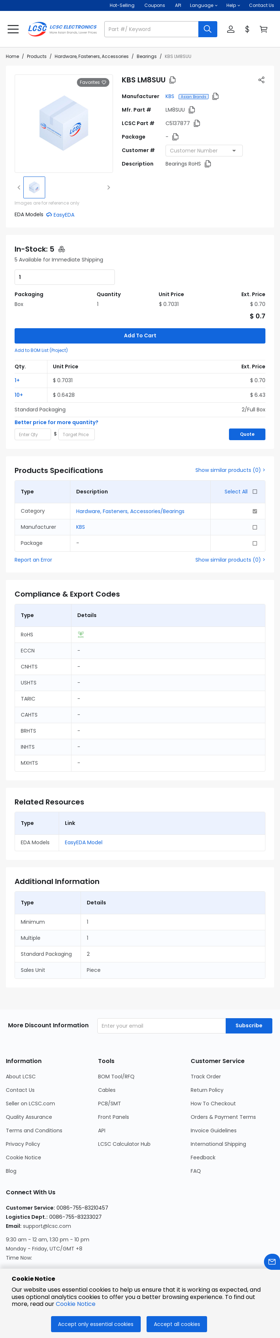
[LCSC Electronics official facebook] (31, 1258)
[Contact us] (272, 1263)
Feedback (203, 1121)
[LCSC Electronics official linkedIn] (50, 1258)
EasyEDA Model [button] (83, 806)
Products (37, 56)
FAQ (196, 1135)
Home (12, 56)
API (101, 1094)
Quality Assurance (29, 1081)
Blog (11, 1135)
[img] (34, 187)
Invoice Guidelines (214, 1094)
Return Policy (207, 1054)
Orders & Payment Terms (223, 1081)
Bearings (147, 56)
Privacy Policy (23, 1108)
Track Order (206, 1040)
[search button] (207, 29)
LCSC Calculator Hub (124, 1108)
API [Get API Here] (178, 5)
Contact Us (261, 5)
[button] (204, 5)
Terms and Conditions (34, 1094)
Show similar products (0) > (230, 434)
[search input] (152, 29)
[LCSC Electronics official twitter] (70, 1258)
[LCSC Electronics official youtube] (90, 1258)
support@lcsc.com (47, 1190)
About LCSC (21, 1040)
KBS (171, 96)
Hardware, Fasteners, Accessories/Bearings (130, 475)
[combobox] (204, 150)
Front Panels (113, 1081)
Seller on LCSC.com (30, 1067)
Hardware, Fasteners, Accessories (92, 56)
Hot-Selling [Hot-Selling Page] (123, 5)
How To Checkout (213, 1067)
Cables (107, 1054)
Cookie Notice (23, 1121)
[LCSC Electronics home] (62, 29)
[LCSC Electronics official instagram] (11, 1258)
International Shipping (218, 1108)
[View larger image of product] (64, 123)
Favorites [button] (93, 82)
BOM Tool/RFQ (116, 1040)
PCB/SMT (109, 1067)
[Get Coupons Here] (154, 5)
